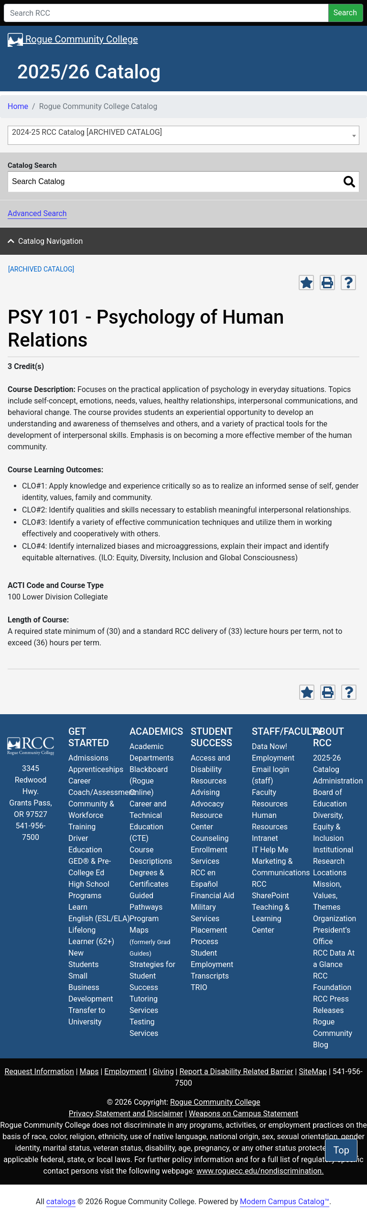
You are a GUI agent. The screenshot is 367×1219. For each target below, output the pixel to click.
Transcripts (210, 975)
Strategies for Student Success (152, 976)
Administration (338, 780)
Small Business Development (90, 987)
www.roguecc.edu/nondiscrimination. (260, 1170)
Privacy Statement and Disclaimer (126, 1113)
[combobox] (183, 135)
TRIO (199, 987)
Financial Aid (212, 895)
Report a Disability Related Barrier (236, 1071)
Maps (89, 1071)
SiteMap (313, 1071)
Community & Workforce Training (91, 815)
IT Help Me (270, 849)
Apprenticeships (95, 769)
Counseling (210, 838)
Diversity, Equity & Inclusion (328, 827)
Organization (334, 918)
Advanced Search (37, 213)
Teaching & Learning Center (271, 919)
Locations (329, 872)
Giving (162, 1071)
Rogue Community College (73, 40)
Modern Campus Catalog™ (284, 1201)
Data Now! (269, 746)
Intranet (265, 838)
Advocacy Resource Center (207, 815)
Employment (273, 757)
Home (18, 106)
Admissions (88, 757)
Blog (332, 1033)
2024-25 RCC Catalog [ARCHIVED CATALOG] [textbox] (87, 132)
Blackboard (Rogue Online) (149, 781)
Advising (205, 792)
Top (341, 1150)
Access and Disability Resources (210, 769)
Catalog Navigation (50, 241)
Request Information (39, 1071)
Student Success (211, 737)
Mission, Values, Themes (327, 896)
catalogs (61, 1201)
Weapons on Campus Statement (243, 1113)
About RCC (328, 737)
